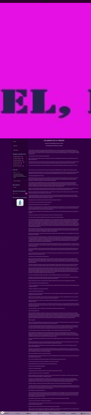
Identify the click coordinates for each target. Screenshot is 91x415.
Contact (14, 187)
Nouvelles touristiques (18, 160)
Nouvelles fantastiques (18, 165)
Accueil (14, 141)
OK (26, 193)
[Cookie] (2, 412)
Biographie (15, 145)
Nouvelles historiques (18, 158)
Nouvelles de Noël (17, 163)
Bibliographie (15, 150)
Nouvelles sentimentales (18, 162)
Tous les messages (16, 180)
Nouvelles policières (18, 156)
